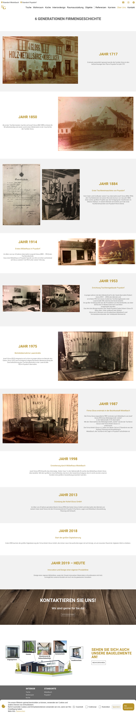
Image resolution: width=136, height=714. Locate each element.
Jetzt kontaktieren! (68, 615)
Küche (28, 698)
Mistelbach (48, 692)
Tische (28, 692)
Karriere (111, 7)
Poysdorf (47, 695)
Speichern (116, 707)
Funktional (92, 707)
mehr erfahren (98, 663)
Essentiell (79, 707)
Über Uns (121, 7)
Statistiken (106, 707)
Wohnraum (30, 695)
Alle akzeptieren (128, 707)
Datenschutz (20, 711)
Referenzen (100, 7)
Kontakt (131, 7)
